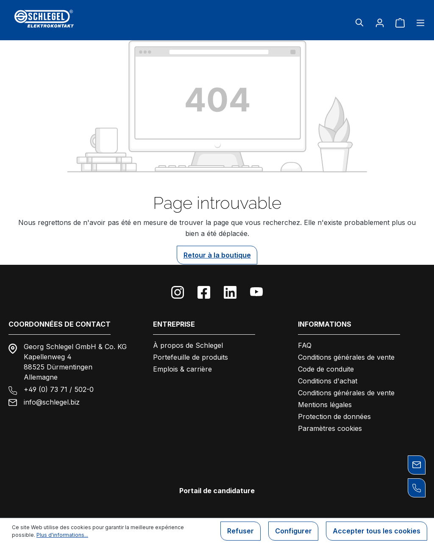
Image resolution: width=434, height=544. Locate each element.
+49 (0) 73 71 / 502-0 (59, 389)
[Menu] (418, 22)
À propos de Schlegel (188, 345)
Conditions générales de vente (346, 357)
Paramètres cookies (330, 428)
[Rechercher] (359, 22)
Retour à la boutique (217, 255)
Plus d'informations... (62, 535)
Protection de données (334, 416)
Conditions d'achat (327, 381)
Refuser (240, 531)
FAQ (305, 345)
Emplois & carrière (182, 369)
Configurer (293, 531)
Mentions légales (325, 404)
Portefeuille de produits (190, 357)
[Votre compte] (380, 22)
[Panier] (400, 22)
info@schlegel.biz (52, 402)
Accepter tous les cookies (376, 531)
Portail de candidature (217, 490)
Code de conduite (326, 369)
